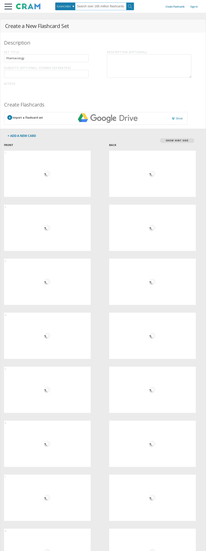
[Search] (130, 6)
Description (127, 52)
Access (9, 83)
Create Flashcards (175, 6)
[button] (8, 6)
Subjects (37, 68)
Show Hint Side (177, 140)
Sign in (194, 6)
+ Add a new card (22, 136)
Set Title (11, 52)
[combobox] (65, 6)
